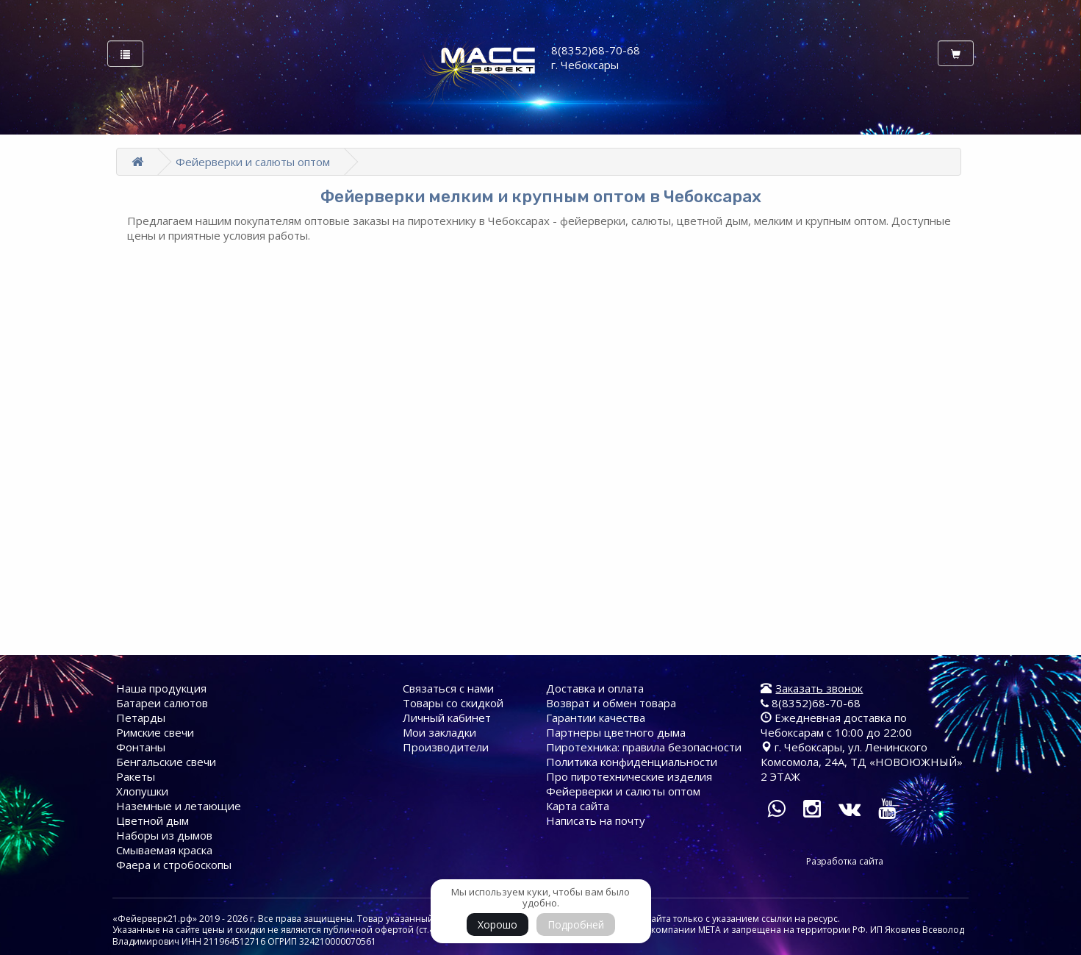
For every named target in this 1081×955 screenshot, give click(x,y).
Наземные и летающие (178, 805)
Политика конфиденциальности (631, 761)
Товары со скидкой (453, 702)
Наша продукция (161, 688)
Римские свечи (155, 732)
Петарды (140, 717)
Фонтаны (140, 747)
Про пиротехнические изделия (629, 776)
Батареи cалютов (162, 702)
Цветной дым (152, 820)
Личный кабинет (447, 717)
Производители (446, 747)
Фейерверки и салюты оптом (253, 161)
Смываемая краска (164, 850)
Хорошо (497, 924)
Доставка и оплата (595, 688)
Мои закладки (439, 732)
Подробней (575, 924)
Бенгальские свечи (166, 761)
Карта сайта (577, 805)
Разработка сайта (844, 861)
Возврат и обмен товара (611, 702)
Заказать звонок (819, 688)
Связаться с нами (448, 688)
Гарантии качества (595, 717)
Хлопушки (142, 791)
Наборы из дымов (164, 835)
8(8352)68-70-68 (811, 702)
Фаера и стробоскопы (173, 864)
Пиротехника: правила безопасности (643, 747)
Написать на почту (595, 820)
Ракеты (135, 776)
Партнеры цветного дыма (616, 732)
